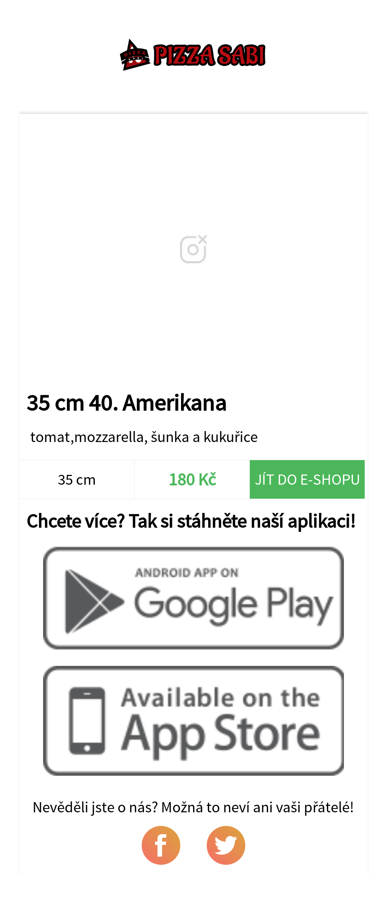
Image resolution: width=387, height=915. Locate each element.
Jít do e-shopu (307, 479)
